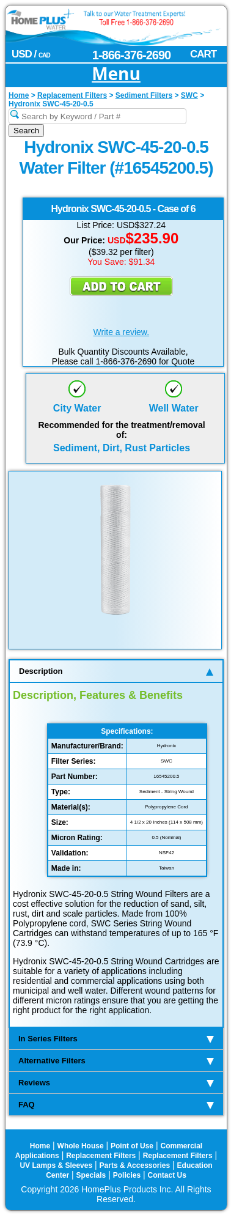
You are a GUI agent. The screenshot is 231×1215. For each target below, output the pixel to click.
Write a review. (122, 332)
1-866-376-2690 (131, 55)
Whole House (80, 1146)
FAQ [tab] (116, 1104)
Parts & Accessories (135, 1165)
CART (203, 54)
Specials (91, 1175)
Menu (116, 74)
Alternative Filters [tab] (116, 1060)
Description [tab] (116, 671)
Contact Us (167, 1175)
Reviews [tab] (116, 1082)
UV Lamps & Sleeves (56, 1165)
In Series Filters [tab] (116, 1038)
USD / (31, 54)
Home (40, 1146)
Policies (127, 1175)
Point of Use (132, 1146)
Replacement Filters (101, 1155)
